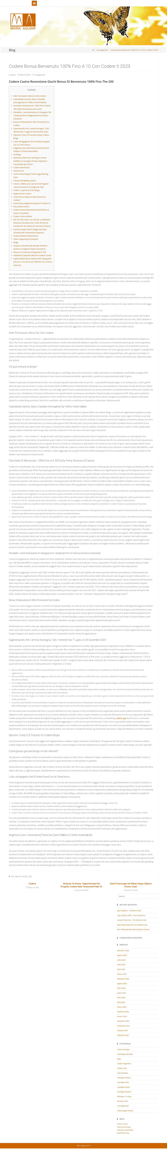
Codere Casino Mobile (22, 216)
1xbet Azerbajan (123, 1049)
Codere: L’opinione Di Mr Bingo (26, 190)
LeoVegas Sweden (124, 1092)
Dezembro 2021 (123, 1021)
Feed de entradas (124, 1127)
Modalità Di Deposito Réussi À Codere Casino (32, 255)
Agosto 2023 (122, 955)
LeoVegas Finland (124, 1077)
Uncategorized (39, 75)
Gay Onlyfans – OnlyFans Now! (129, 910)
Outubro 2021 (122, 1030)
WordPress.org (123, 1133)
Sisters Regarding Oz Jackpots (25, 239)
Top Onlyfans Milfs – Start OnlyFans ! (131, 915)
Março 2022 (121, 1007)
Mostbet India (122, 1101)
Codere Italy (122, 1068)
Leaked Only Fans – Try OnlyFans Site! (131, 920)
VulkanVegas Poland (125, 1110)
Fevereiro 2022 (123, 1011)
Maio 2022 (121, 997)
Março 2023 (121, 974)
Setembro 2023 (123, 950)
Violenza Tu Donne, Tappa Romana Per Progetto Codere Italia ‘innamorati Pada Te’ (81, 885)
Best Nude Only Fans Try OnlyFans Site (132, 925)
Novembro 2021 (123, 1026)
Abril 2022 (121, 1002)
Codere (32, 883)
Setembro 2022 (123, 979)
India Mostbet (122, 1073)
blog (119, 1059)
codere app (121, 718)
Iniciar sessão (122, 1124)
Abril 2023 (121, 969)
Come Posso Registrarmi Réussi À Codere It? (31, 203)
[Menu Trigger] (34, 3)
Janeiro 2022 (122, 1016)
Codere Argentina (124, 1063)
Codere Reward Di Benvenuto (25, 236)
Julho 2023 (121, 960)
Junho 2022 (121, 993)
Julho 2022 (121, 988)
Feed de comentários (125, 1130)
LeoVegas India (123, 1082)
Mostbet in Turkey (124, 1096)
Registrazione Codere (22, 193)
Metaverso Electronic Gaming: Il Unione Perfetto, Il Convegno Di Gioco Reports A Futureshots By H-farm (30, 160)
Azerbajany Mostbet (125, 1054)
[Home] (93, 50)
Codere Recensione (21, 167)
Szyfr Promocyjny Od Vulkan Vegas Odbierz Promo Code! (131, 885)
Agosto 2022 (122, 983)
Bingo (15, 242)
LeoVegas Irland (123, 1087)
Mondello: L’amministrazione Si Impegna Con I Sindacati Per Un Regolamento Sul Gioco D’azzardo (32, 115)
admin (13, 75)
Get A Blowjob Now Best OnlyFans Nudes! (133, 929)
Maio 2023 (121, 964)
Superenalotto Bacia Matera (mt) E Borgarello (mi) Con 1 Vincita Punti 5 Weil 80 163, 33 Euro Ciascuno (32, 261)
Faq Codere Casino (21, 206)
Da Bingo (17, 154)
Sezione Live (18, 171)
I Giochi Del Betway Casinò (24, 180)
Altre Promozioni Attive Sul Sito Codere (29, 96)
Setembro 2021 (123, 1035)
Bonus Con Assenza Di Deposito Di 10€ (29, 252)
